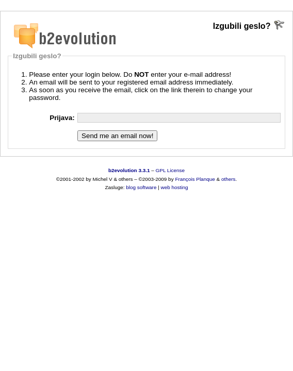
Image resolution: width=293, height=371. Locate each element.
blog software (141, 187)
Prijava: (62, 118)
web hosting (174, 187)
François (184, 179)
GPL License (170, 170)
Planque (205, 179)
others (228, 179)
